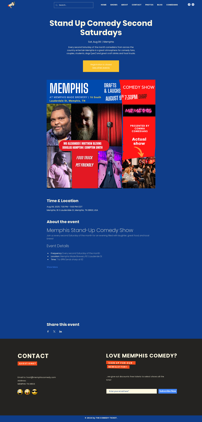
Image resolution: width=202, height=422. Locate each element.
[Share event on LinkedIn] (60, 331)
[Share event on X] (54, 331)
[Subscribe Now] (167, 391)
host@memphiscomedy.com (41, 377)
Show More (52, 267)
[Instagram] (193, 4)
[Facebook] (189, 4)
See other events (101, 67)
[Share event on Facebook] (48, 331)
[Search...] (73, 5)
